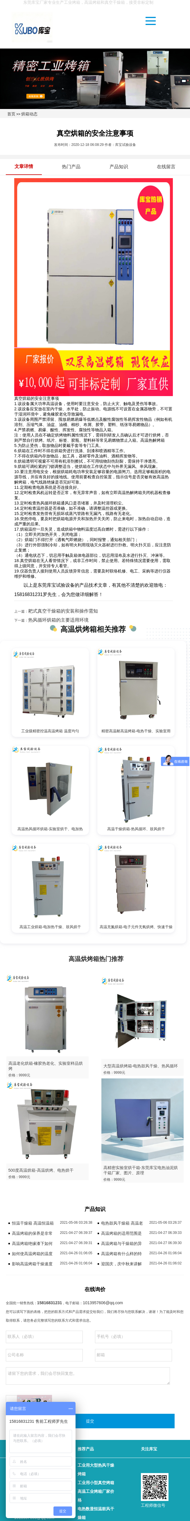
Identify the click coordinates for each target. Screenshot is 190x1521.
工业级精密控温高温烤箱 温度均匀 (50, 731)
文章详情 (24, 166)
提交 (90, 1421)
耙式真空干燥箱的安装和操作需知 (63, 611)
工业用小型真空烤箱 (96, 1482)
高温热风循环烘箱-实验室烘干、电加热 (50, 829)
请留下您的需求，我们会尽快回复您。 (88, 1376)
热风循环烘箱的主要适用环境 (58, 620)
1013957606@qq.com (103, 1302)
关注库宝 (149, 1449)
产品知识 (119, 166)
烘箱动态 (29, 114)
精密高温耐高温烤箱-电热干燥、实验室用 (136, 731)
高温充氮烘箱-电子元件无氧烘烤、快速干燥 (136, 927)
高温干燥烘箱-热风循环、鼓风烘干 (136, 829)
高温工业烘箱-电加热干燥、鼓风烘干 (50, 927)
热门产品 (71, 166)
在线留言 (166, 166)
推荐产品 (86, 1449)
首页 (11, 114)
